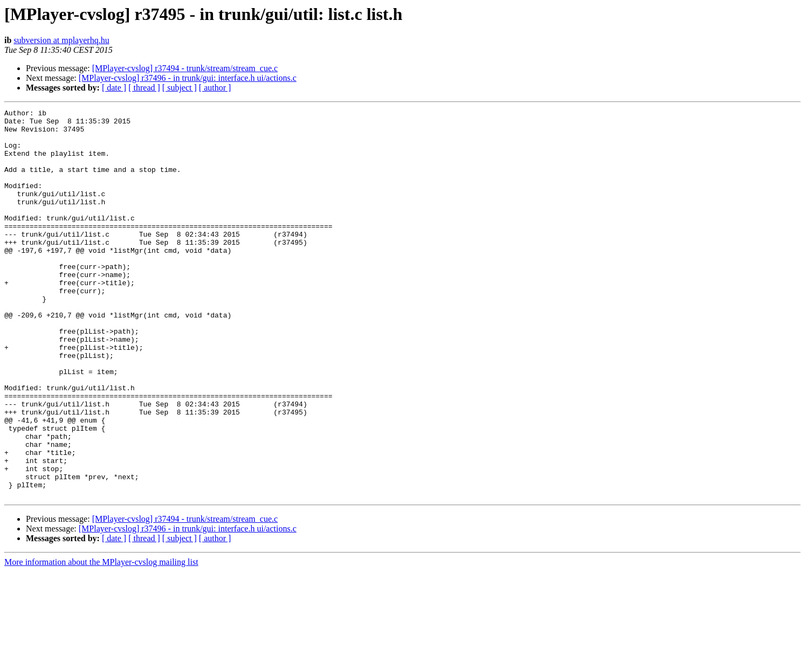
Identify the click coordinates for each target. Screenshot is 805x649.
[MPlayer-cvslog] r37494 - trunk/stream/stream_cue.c (185, 68)
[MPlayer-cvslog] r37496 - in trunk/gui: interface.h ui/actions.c (188, 77)
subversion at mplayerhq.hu (61, 40)
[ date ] (114, 87)
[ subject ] (179, 87)
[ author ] (215, 87)
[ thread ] (144, 87)
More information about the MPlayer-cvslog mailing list (101, 639)
